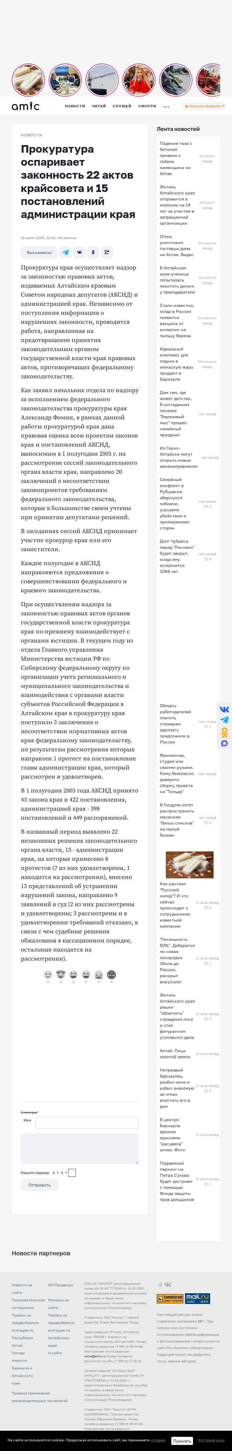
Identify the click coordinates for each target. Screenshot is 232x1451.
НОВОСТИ (32, 135)
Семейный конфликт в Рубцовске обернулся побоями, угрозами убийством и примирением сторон (174, 503)
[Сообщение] (80, 1148)
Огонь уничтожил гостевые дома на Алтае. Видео (176, 245)
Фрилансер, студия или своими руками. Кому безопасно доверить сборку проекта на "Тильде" (177, 773)
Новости (75, 106)
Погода (18, 1353)
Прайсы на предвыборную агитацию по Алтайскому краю (61, 1330)
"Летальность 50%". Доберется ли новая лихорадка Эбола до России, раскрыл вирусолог (177, 960)
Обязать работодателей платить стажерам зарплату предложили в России (175, 723)
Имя (27, 1120)
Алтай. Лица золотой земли (175, 1053)
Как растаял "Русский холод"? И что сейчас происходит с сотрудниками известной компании (175, 905)
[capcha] (72, 1173)
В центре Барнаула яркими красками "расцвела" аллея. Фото (172, 1134)
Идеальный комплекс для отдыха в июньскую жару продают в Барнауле (176, 364)
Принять (182, 1440)
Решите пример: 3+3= (44, 1172)
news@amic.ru (95, 1356)
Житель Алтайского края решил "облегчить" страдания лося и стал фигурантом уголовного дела (177, 1016)
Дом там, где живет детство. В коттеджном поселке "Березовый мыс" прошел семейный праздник (176, 413)
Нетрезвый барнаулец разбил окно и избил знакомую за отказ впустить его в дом (177, 1088)
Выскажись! (39, 252)
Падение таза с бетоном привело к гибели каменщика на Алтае (176, 158)
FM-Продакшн (60, 1285)
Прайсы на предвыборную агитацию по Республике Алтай (25, 1330)
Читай (99, 106)
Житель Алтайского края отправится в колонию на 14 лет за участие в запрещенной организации (177, 205)
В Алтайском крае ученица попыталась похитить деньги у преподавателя (177, 279)
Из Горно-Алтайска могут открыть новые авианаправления (179, 457)
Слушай (122, 106)
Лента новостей (178, 128)
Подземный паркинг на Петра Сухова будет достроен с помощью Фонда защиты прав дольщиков (177, 1181)
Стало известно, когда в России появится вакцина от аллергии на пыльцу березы (177, 320)
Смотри (147, 106)
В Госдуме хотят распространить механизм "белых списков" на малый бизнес (177, 820)
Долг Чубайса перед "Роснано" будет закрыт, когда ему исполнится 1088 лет (177, 556)
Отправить (39, 1184)
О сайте (55, 1353)
